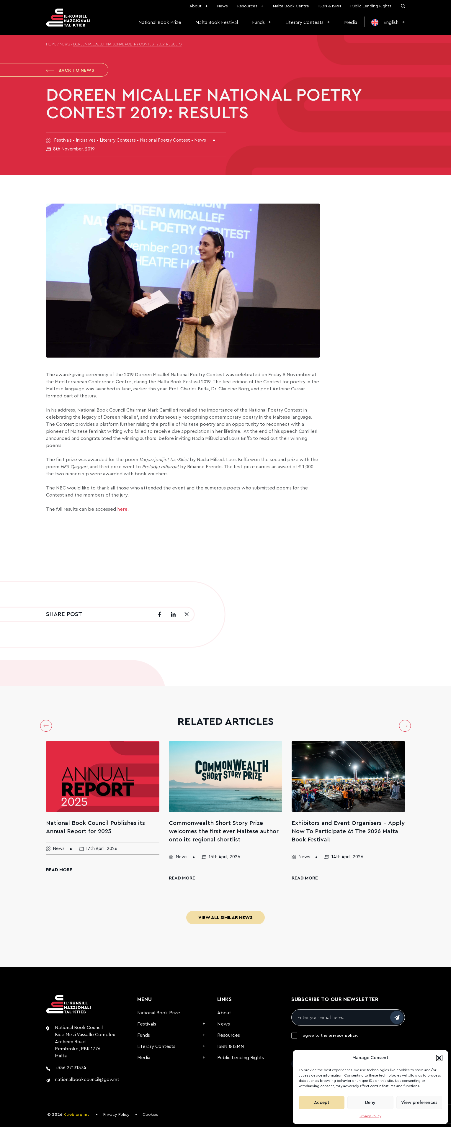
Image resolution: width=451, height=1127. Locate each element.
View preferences (419, 1102)
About (195, 6)
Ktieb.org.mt (76, 1115)
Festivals (146, 1024)
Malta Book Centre (291, 6)
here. (123, 509)
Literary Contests (304, 22)
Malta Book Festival (216, 22)
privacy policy (343, 1035)
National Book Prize (159, 22)
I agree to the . (329, 1035)
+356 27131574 (70, 1067)
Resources (247, 6)
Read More (59, 869)
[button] (439, 1058)
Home (51, 44)
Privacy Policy (370, 1116)
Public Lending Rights (370, 6)
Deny (370, 1102)
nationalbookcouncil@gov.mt (87, 1079)
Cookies (150, 1115)
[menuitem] (388, 22)
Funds (258, 22)
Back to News (70, 70)
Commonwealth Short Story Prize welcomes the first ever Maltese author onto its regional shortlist (224, 831)
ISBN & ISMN (329, 6)
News (222, 6)
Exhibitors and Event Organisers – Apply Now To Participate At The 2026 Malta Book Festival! (348, 831)
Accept (321, 1102)
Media (350, 22)
